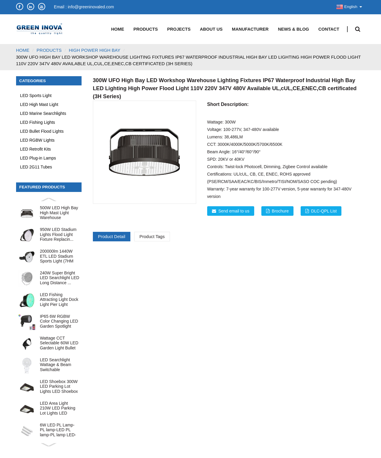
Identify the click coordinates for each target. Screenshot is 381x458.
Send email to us (233, 211)
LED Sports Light (35, 95)
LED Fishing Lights (37, 122)
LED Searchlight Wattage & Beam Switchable (55, 364)
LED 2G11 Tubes (36, 167)
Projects (179, 29)
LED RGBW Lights (37, 140)
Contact (328, 29)
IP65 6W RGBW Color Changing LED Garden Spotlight (59, 321)
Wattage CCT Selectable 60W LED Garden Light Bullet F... (59, 343)
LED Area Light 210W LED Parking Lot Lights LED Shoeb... (57, 408)
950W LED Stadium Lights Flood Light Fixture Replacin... (58, 234)
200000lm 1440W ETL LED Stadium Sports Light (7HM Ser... (57, 256)
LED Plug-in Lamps (38, 158)
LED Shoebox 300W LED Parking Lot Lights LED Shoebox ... (59, 386)
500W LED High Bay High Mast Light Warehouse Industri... (59, 212)
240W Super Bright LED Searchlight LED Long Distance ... (59, 278)
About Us (211, 29)
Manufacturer (250, 29)
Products (145, 29)
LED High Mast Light (39, 104)
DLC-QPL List (324, 211)
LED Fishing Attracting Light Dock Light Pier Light (59, 299)
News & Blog (293, 29)
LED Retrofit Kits (35, 149)
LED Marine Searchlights (43, 113)
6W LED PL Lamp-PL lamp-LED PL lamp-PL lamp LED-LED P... (58, 430)
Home (117, 29)
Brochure (280, 211)
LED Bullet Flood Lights (41, 131)
